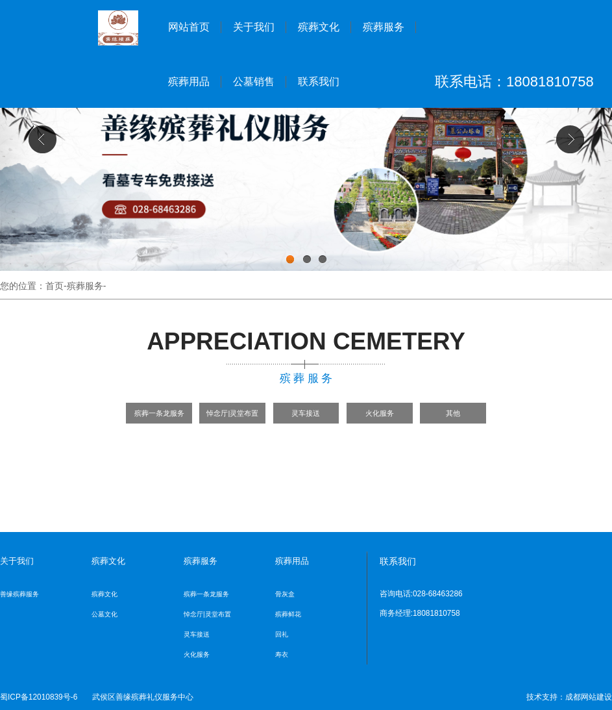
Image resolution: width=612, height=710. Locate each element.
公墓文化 (104, 614)
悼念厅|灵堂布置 (232, 413)
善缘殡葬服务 (19, 594)
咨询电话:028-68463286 (421, 593)
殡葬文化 (318, 26)
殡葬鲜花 (288, 614)
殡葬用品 (189, 81)
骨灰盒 (285, 594)
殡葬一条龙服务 (159, 413)
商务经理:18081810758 (420, 613)
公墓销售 (254, 81)
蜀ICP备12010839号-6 (38, 697)
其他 (453, 413)
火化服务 (379, 413)
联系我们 (318, 81)
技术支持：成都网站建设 (569, 697)
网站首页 (189, 26)
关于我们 (254, 26)
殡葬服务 (383, 26)
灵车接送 (305, 413)
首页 (54, 286)
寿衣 (281, 654)
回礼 (281, 634)
